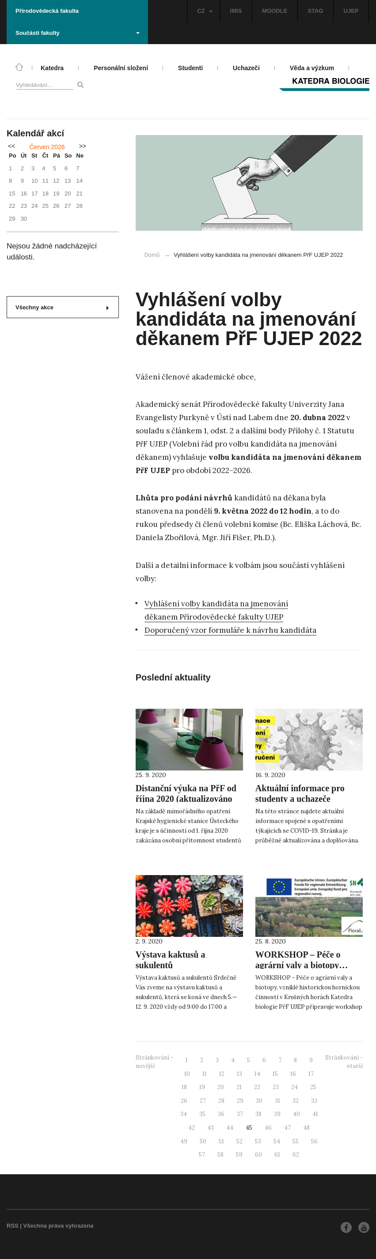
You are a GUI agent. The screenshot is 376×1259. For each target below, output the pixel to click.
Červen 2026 (47, 146)
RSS (13, 1225)
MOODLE (274, 11)
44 (229, 1127)
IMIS (236, 11)
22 (257, 1087)
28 (221, 1101)
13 (239, 1074)
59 (239, 1154)
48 (306, 1127)
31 (277, 1101)
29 (240, 1101)
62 (295, 1154)
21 (239, 1087)
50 (203, 1141)
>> (82, 146)
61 (277, 1154)
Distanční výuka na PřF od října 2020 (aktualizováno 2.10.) (186, 798)
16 (293, 1074)
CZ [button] (204, 11)
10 (187, 1074)
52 (239, 1141)
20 (220, 1087)
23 (276, 1087)
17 (311, 1074)
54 (276, 1141)
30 (259, 1101)
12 (221, 1074)
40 (296, 1114)
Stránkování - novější (154, 1062)
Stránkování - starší (344, 1062)
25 (313, 1087)
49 (183, 1141)
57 (202, 1154)
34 (183, 1114)
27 (203, 1101)
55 (295, 1141)
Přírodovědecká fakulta (47, 11)
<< (11, 146)
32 (295, 1101)
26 (184, 1101)
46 (268, 1127)
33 (314, 1101)
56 (314, 1141)
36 (221, 1114)
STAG (315, 11)
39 (277, 1114)
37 (240, 1114)
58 (220, 1154)
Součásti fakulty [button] (77, 33)
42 (191, 1127)
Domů (152, 255)
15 (275, 1074)
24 (294, 1087)
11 (204, 1074)
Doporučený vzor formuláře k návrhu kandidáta (230, 630)
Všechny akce (62, 307)
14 (257, 1074)
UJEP (351, 11)
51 (221, 1141)
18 (184, 1087)
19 (202, 1087)
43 (210, 1127)
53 (258, 1141)
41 (315, 1114)
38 (258, 1114)
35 (202, 1114)
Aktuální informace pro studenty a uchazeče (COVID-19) (300, 798)
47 (287, 1127)
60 (258, 1154)
